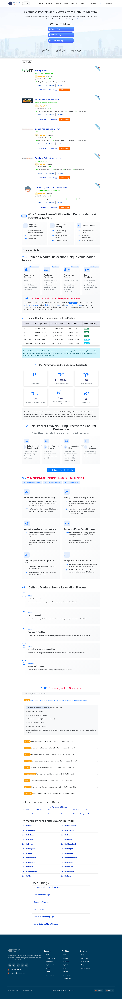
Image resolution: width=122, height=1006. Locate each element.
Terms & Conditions (68, 997)
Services (58, 3)
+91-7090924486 (16, 977)
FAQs (83, 971)
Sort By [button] (27, 62)
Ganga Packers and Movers (48, 129)
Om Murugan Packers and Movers (51, 187)
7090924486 (92, 3)
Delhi (65, 961)
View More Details (31, 251)
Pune (65, 975)
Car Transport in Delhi (81, 816)
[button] (31, 280)
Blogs (82, 3)
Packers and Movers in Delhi (32, 816)
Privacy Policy (56, 997)
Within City (55, 29)
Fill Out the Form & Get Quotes (61, 472)
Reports (74, 3)
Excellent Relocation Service (48, 158)
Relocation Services (52, 964)
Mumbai (65, 964)
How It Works (50, 968)
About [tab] (39, 85)
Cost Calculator (86, 968)
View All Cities (67, 985)
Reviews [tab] (50, 85)
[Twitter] (15, 972)
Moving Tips (85, 964)
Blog (82, 961)
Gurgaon (66, 978)
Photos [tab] (60, 85)
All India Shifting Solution (47, 99)
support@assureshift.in (18, 980)
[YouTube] (30, 972)
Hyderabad (66, 971)
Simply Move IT (42, 70)
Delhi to (27, 832)
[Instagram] (25, 972)
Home (41, 3)
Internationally (57, 40)
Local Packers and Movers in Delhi (58, 814)
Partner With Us (50, 982)
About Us (49, 3)
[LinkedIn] (20, 972)
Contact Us (49, 978)
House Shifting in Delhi (56, 820)
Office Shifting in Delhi (81, 820)
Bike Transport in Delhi (30, 820)
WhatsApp (53, 90)
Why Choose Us (50, 971)
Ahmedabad (67, 982)
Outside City (56, 35)
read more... (78, 19)
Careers (48, 975)
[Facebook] (10, 972)
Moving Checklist (86, 975)
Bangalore (66, 968)
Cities (66, 3)
